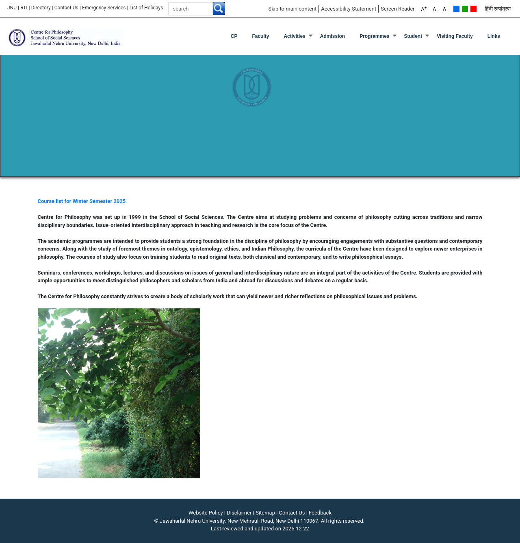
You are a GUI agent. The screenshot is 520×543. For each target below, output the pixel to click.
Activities (294, 36)
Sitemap (265, 513)
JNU (12, 8)
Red (473, 9)
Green (465, 9)
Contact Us (66, 8)
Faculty (260, 36)
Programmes (374, 36)
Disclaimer (239, 513)
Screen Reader (398, 9)
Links (494, 36)
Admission (332, 36)
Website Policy (205, 513)
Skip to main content (292, 9)
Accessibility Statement (348, 9)
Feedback (320, 513)
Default (456, 9)
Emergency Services (104, 8)
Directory (41, 8)
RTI (23, 8)
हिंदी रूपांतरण (498, 9)
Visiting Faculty (454, 36)
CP (234, 36)
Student (413, 36)
